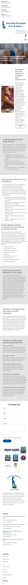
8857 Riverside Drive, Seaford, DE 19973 (17, 524)
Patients (5, 561)
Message (5, 423)
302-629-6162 (7, 7)
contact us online (20, 327)
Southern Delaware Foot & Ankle (10, 275)
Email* (4, 418)
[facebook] (26, 36)
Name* (4, 408)
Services (5, 556)
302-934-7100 (7, 15)
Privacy (6, 571)
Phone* (4, 413)
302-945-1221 (7, 11)
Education (6, 566)
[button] (21, 32)
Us (5, 569)
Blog (4, 564)
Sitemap (4, 577)
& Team (6, 559)
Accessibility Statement (7, 574)
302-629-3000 (7, 3)
